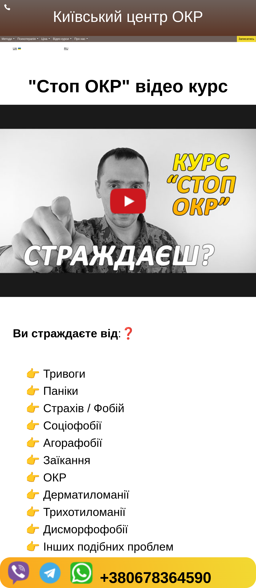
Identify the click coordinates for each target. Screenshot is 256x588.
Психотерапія (28, 39)
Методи (8, 39)
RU (66, 48)
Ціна (45, 39)
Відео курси (62, 39)
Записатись (246, 39)
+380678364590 (155, 577)
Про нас (81, 39)
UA (15, 48)
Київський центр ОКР (128, 16)
